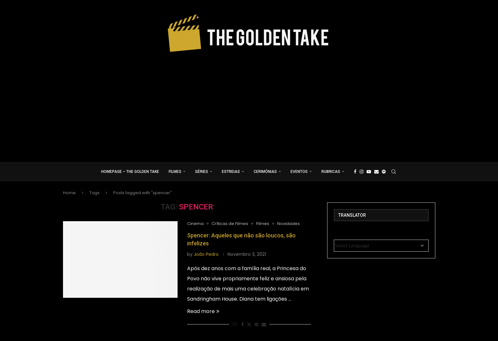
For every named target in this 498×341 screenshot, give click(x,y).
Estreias (231, 171)
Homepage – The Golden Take (130, 171)
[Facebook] (355, 171)
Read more (203, 311)
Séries (201, 171)
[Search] (393, 171)
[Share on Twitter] (249, 324)
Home (69, 193)
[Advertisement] (249, 104)
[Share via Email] (264, 324)
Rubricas (330, 171)
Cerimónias (265, 171)
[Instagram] (361, 171)
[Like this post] (234, 324)
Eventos (299, 171)
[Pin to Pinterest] (256, 324)
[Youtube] (369, 171)
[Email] (376, 171)
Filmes (175, 171)
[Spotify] (384, 171)
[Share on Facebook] (242, 324)
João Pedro (206, 254)
